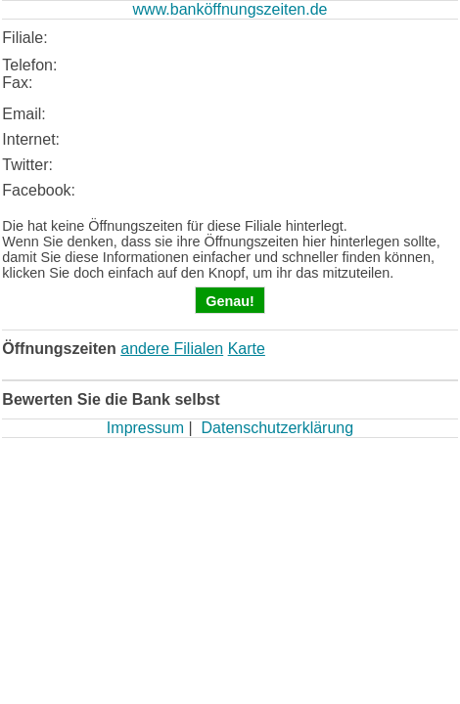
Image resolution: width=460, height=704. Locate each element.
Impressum (145, 427)
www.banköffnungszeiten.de (230, 9)
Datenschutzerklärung (277, 427)
